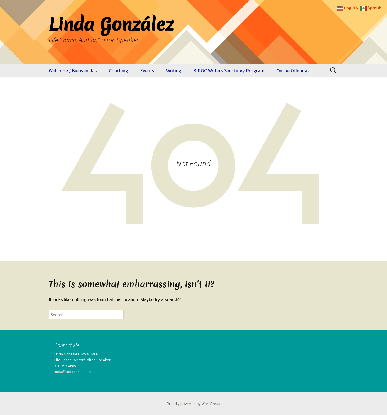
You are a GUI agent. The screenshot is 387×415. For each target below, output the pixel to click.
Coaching (118, 70)
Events (147, 70)
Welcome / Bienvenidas (73, 70)
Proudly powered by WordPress (193, 403)
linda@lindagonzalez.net (74, 371)
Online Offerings (293, 70)
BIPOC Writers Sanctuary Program (228, 70)
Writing (173, 70)
